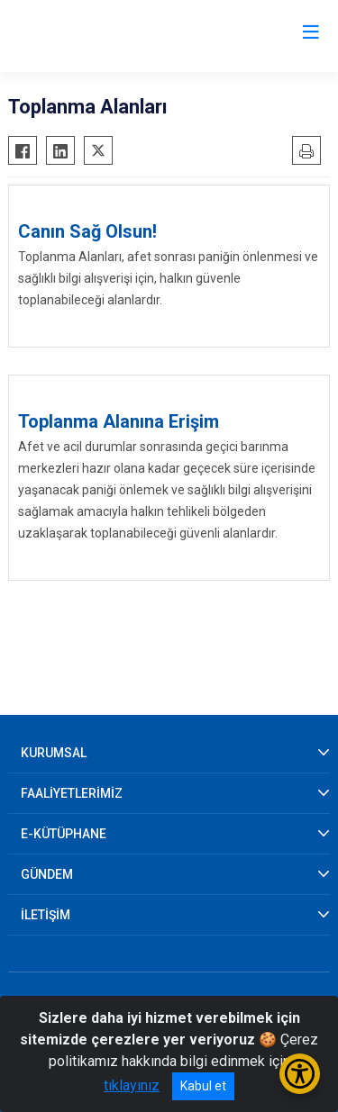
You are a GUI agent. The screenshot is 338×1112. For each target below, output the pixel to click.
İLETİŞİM (45, 915)
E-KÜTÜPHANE (63, 834)
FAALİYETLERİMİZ (72, 793)
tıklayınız (132, 1085)
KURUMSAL (54, 753)
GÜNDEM (47, 874)
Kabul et (203, 1086)
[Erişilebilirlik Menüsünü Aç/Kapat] (299, 1073)
